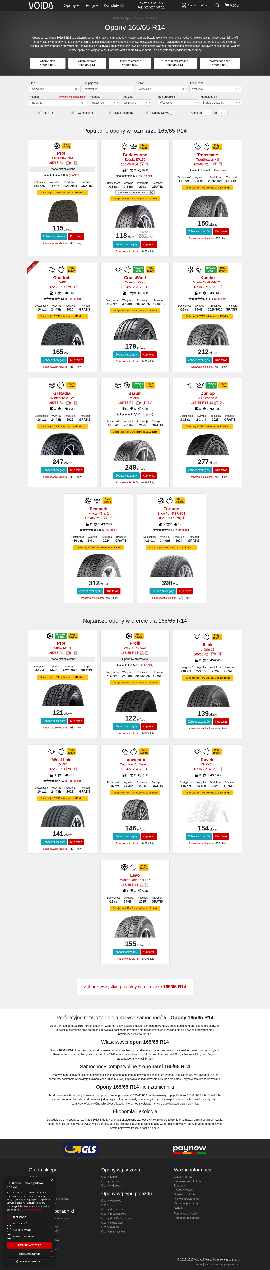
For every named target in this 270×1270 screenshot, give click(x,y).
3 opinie (220, 170)
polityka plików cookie (230, 1264)
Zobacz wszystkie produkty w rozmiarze (135, 986)
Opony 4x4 (108, 1204)
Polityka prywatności (186, 1198)
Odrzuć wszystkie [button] (29, 1254)
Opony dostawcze (112, 1209)
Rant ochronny (124, 112)
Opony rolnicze (110, 1227)
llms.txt (199, 1264)
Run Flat (49, 112)
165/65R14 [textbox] (57, 103)
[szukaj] (217, 5)
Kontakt (178, 1207)
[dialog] (29, 1222)
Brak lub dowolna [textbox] (220, 102)
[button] (29, 1261)
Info (204, 5)
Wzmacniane (86, 112)
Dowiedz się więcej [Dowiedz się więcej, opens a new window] (31, 1209)
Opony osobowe (111, 1200)
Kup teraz (76, 236)
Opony (72, 5)
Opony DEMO (160, 112)
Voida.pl (117, 18)
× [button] (51, 1180)
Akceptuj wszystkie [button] (29, 1245)
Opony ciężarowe (112, 1222)
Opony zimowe (110, 1181)
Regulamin (180, 1185)
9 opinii (183, 529)
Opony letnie (109, 1176)
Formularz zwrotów (185, 1213)
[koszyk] (231, 5)
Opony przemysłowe (113, 1231)
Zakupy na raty (183, 1176)
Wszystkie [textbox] (54, 89)
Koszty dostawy (183, 1190)
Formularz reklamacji (186, 1217)
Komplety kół (114, 5)
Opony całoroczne (112, 1185)
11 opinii (147, 665)
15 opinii (111, 529)
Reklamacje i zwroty (186, 1203)
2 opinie (220, 298)
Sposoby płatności (185, 1194)
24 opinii (74, 298)
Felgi (92, 5)
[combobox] (55, 89)
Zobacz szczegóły (54, 236)
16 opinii (147, 175)
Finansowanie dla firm (55, 243)
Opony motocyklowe (113, 1213)
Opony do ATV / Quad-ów (117, 1218)
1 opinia (75, 175)
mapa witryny (211, 1264)
